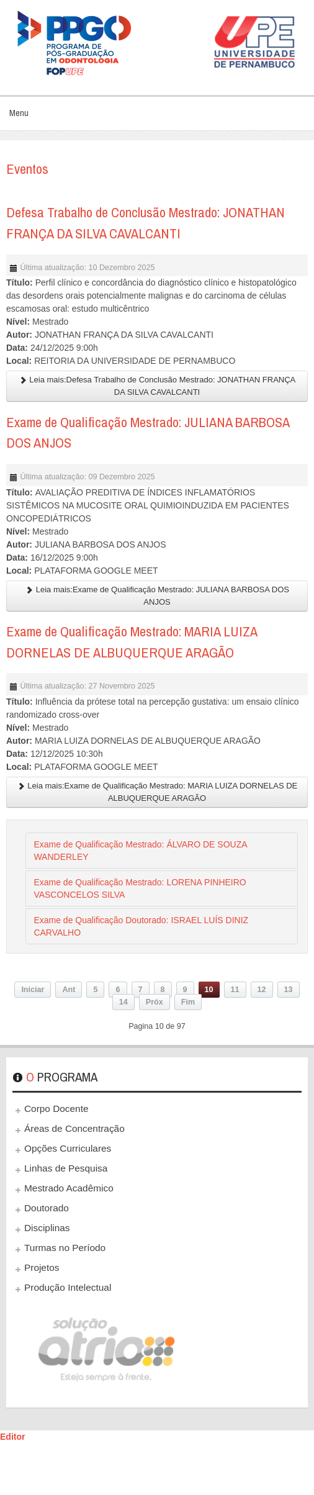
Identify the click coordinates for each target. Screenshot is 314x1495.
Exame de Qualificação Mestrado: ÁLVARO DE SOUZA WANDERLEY (140, 850)
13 (288, 989)
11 (235, 989)
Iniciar (32, 989)
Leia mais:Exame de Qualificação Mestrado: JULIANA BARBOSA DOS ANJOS (157, 596)
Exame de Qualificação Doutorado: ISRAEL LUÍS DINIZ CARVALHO (141, 926)
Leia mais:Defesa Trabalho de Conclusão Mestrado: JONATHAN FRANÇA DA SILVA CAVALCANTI (157, 386)
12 (262, 989)
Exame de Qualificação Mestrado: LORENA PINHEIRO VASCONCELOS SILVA (140, 888)
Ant (68, 989)
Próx (154, 1002)
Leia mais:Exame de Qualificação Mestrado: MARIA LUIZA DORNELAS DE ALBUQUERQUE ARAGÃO (157, 792)
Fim (188, 1002)
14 (123, 1002)
